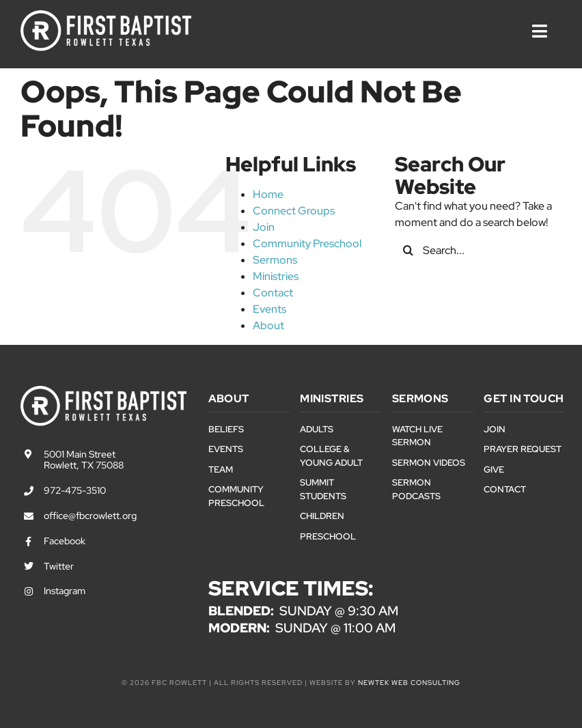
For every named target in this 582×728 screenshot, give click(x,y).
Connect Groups (294, 211)
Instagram (64, 591)
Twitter (59, 566)
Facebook (64, 541)
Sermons (275, 260)
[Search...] (478, 250)
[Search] (408, 250)
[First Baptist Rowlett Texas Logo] (105, 15)
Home (268, 194)
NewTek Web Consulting (409, 682)
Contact (273, 292)
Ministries (276, 276)
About (268, 325)
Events (269, 309)
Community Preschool (307, 243)
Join (264, 227)
